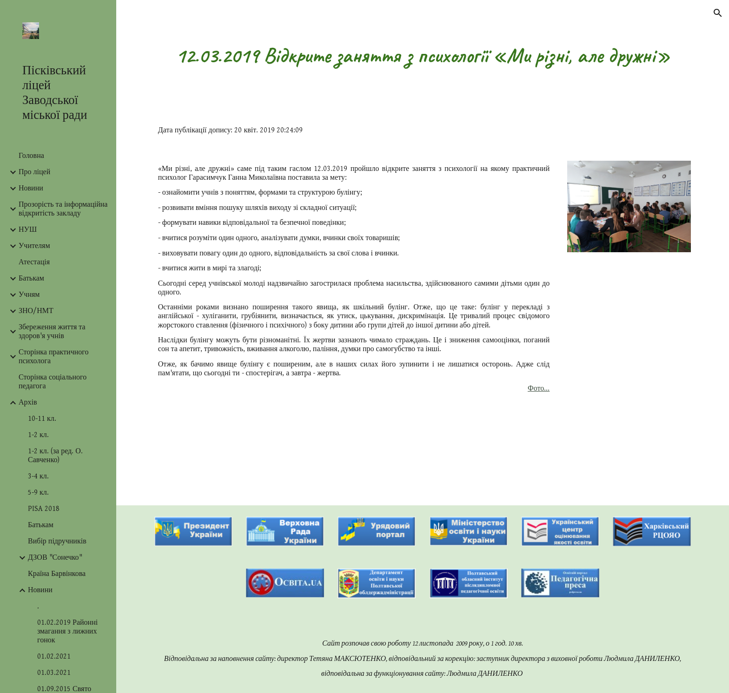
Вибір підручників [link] (57, 541)
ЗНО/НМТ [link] (36, 311)
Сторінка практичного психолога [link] (53, 357)
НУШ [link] (28, 229)
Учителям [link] (34, 246)
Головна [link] (31, 155)
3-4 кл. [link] (38, 476)
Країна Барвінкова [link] (57, 573)
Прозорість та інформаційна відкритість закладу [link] (63, 209)
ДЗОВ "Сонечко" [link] (55, 557)
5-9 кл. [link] (38, 492)
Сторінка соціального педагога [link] (52, 382)
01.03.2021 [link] (54, 672)
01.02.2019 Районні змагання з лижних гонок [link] (67, 631)
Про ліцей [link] (34, 172)
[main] (422, 55)
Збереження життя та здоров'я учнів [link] (52, 331)
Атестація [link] (34, 262)
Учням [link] (29, 294)
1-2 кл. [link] (38, 435)
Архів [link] (28, 402)
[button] (718, 13)
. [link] (38, 606)
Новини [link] (31, 188)
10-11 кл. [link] (42, 418)
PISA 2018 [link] (44, 508)
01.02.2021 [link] (54, 656)
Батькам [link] (31, 278)
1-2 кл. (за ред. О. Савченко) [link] (55, 455)
